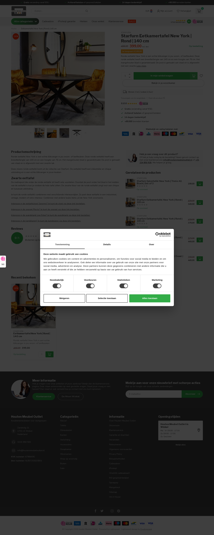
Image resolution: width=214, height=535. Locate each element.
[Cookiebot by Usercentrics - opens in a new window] (158, 234)
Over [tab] (151, 244)
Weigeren (64, 298)
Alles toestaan (149, 298)
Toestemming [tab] (62, 244)
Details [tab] (107, 244)
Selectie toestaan (107, 298)
